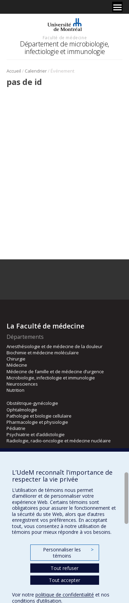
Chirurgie (16, 359)
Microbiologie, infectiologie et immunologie (51, 378)
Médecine (17, 365)
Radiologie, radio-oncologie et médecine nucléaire (59, 441)
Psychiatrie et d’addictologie (36, 434)
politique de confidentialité (64, 594)
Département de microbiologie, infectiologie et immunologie (64, 47)
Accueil (14, 71)
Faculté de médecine (65, 37)
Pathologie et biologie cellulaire (39, 416)
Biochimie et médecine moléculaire (43, 352)
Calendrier (36, 71)
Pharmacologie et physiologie (37, 422)
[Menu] (117, 7)
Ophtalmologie (22, 410)
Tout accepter (64, 580)
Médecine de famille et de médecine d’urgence (55, 371)
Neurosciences (22, 384)
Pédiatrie (16, 428)
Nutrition (15, 390)
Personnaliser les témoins (68, 552)
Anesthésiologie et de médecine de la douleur (55, 346)
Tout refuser (64, 568)
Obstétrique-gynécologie (32, 403)
